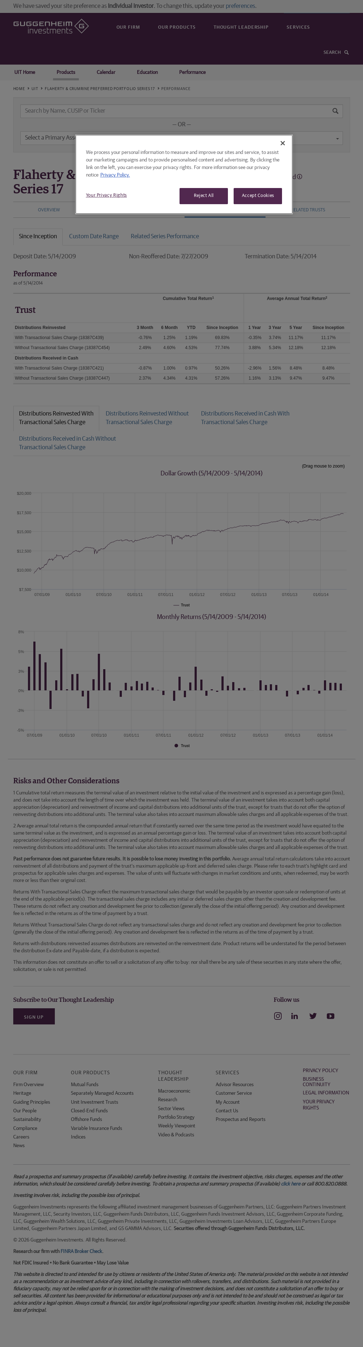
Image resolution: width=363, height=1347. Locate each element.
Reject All (204, 195)
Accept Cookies (258, 195)
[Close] (283, 143)
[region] (184, 174)
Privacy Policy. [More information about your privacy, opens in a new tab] (115, 175)
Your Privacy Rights (106, 195)
